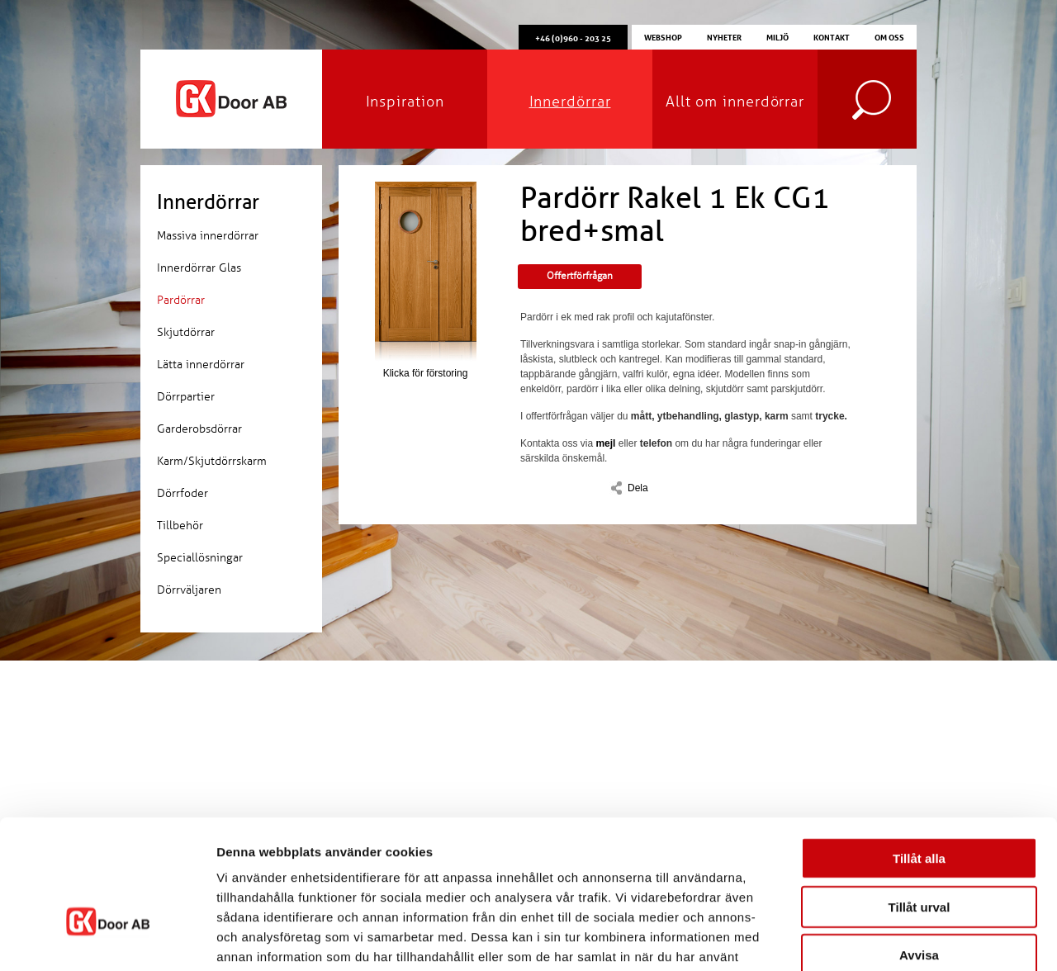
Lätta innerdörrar (200, 365)
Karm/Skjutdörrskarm (212, 461)
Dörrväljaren (189, 590)
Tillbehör (180, 526)
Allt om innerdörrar (735, 101)
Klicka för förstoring (425, 280)
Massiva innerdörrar (207, 236)
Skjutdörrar (186, 332)
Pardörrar (181, 300)
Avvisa (919, 850)
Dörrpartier (186, 397)
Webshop (663, 36)
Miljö (777, 36)
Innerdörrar (570, 101)
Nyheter (724, 36)
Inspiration (405, 101)
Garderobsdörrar (199, 429)
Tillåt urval (919, 802)
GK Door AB (231, 99)
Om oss (889, 36)
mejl (605, 443)
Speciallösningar (200, 558)
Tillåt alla (919, 753)
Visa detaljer (897, 938)
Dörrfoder (182, 493)
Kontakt (831, 36)
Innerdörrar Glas (199, 268)
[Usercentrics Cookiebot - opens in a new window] (107, 938)
